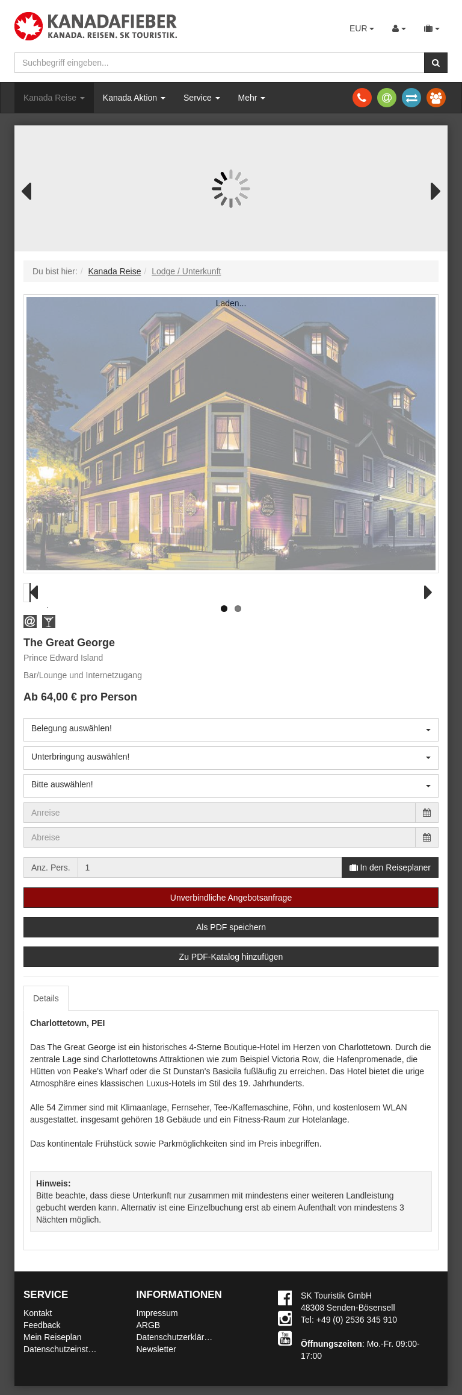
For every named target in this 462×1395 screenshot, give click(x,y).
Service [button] (201, 97)
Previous (32, 190)
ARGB (149, 1325)
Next (429, 190)
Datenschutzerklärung (177, 1337)
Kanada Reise (54, 97)
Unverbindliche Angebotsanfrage (231, 897)
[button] (30, 621)
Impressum (157, 1313)
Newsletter (156, 1349)
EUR (362, 28)
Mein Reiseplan (52, 1337)
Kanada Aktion (134, 97)
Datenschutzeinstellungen (71, 1349)
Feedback (41, 1325)
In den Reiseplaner (390, 867)
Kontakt (37, 1313)
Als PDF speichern (231, 927)
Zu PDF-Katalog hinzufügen (231, 957)
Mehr (252, 97)
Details (46, 998)
